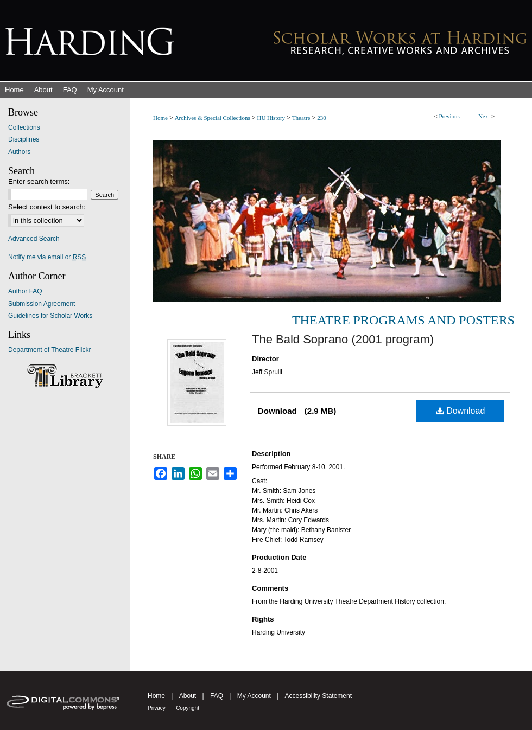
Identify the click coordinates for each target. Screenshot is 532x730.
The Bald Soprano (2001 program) (343, 339)
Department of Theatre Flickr (49, 350)
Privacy (157, 708)
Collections (24, 127)
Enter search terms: (38, 181)
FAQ (216, 696)
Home (160, 117)
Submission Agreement (41, 304)
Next (484, 116)
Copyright (187, 708)
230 (321, 117)
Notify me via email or (47, 257)
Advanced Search (34, 238)
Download (460, 410)
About (187, 696)
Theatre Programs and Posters (403, 320)
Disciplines (23, 139)
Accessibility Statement (318, 696)
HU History (271, 117)
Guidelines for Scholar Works (50, 315)
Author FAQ (25, 291)
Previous (449, 116)
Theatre (301, 117)
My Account (254, 696)
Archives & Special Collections (212, 117)
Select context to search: (46, 207)
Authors (19, 152)
